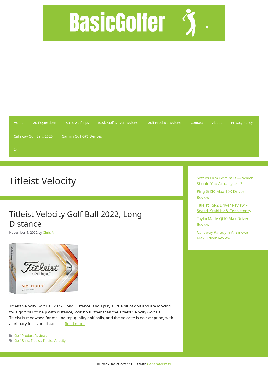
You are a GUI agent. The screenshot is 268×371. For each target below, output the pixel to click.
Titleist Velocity (54, 340)
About (217, 122)
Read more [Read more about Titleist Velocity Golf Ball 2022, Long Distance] (75, 323)
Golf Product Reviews (165, 122)
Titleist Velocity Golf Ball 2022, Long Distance (75, 219)
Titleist (36, 340)
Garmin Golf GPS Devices (82, 136)
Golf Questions (44, 122)
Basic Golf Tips (77, 122)
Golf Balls (21, 340)
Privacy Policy (242, 122)
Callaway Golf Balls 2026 (33, 136)
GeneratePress (159, 364)
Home (19, 122)
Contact (197, 122)
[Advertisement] (134, 81)
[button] (15, 150)
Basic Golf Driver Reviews (118, 122)
